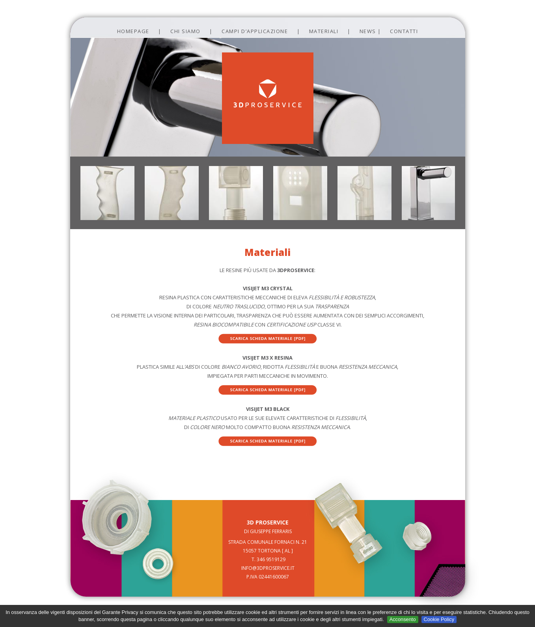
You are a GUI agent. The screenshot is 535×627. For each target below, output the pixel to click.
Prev (62, 47)
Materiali (324, 31)
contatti (404, 31)
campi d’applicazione (255, 31)
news (368, 31)
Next (472, 47)
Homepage (133, 31)
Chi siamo (185, 31)
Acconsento (403, 619)
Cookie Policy (439, 619)
